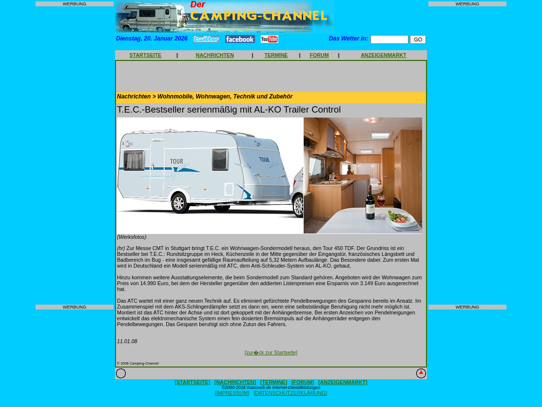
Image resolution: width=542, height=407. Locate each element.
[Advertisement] (75, 155)
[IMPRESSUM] (232, 393)
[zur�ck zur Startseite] (271, 352)
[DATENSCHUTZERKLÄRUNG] (290, 393)
